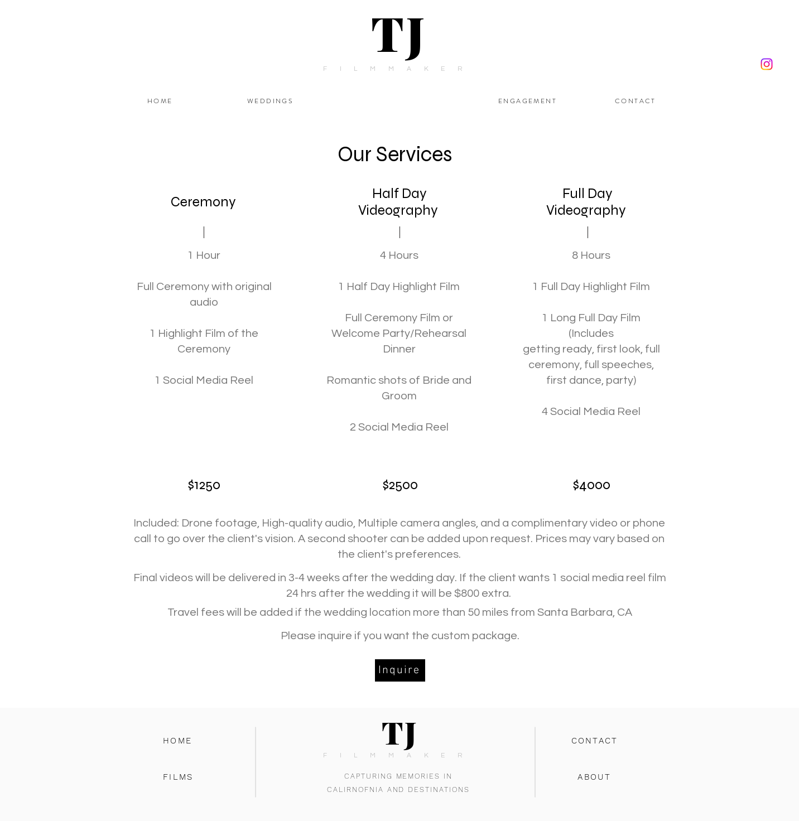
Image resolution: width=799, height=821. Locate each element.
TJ (399, 32)
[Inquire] (400, 670)
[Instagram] (766, 64)
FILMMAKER (399, 69)
